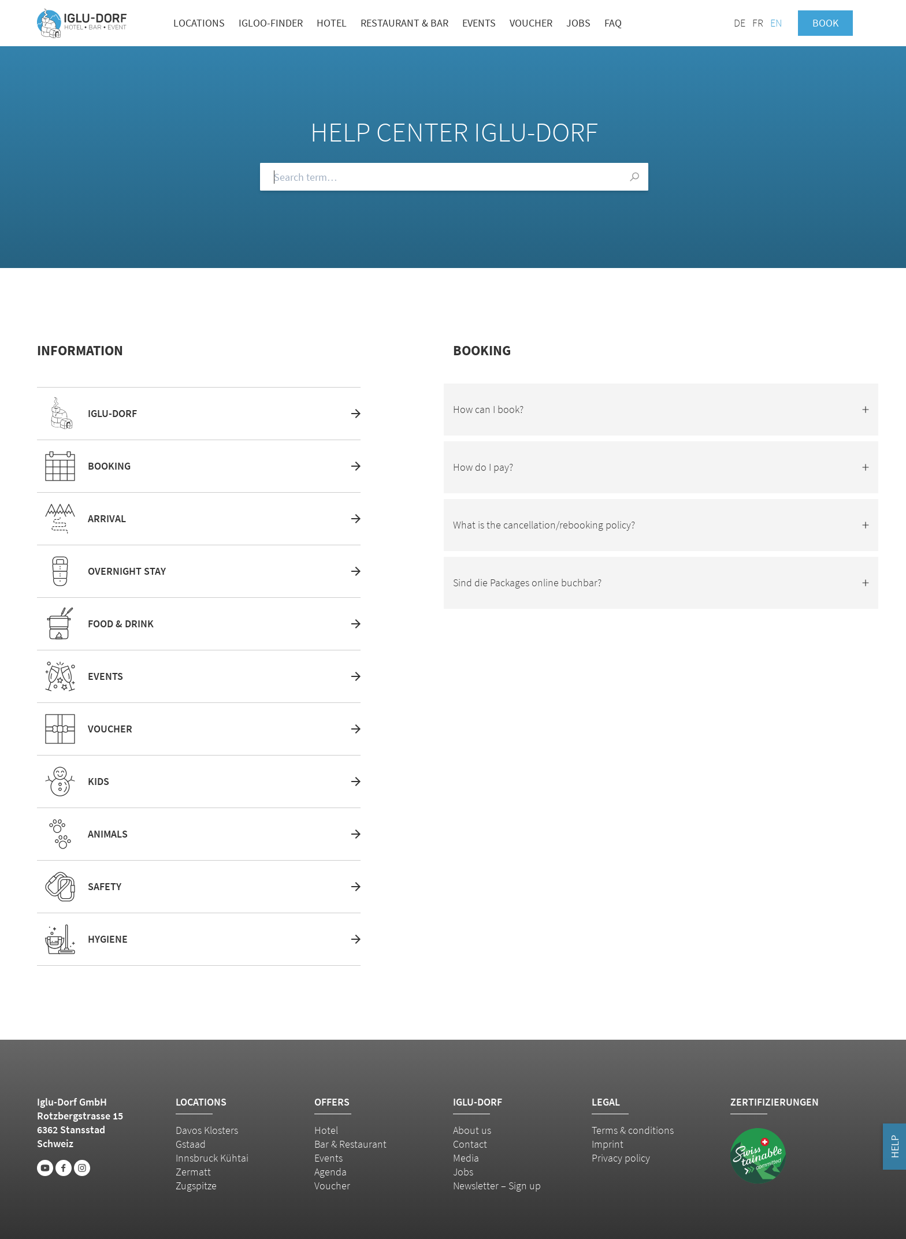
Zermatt (193, 1171)
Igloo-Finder (271, 22)
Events (479, 22)
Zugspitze (196, 1185)
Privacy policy (621, 1157)
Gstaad (191, 1144)
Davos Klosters (207, 1130)
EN (776, 22)
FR (757, 22)
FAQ (613, 22)
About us (472, 1130)
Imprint (607, 1144)
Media (466, 1157)
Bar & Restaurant (350, 1144)
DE (739, 22)
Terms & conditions (633, 1130)
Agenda (330, 1171)
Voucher (531, 22)
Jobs (578, 22)
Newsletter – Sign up (497, 1185)
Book (825, 22)
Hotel (332, 22)
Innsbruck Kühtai (212, 1157)
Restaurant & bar (404, 22)
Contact (470, 1144)
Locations (199, 22)
